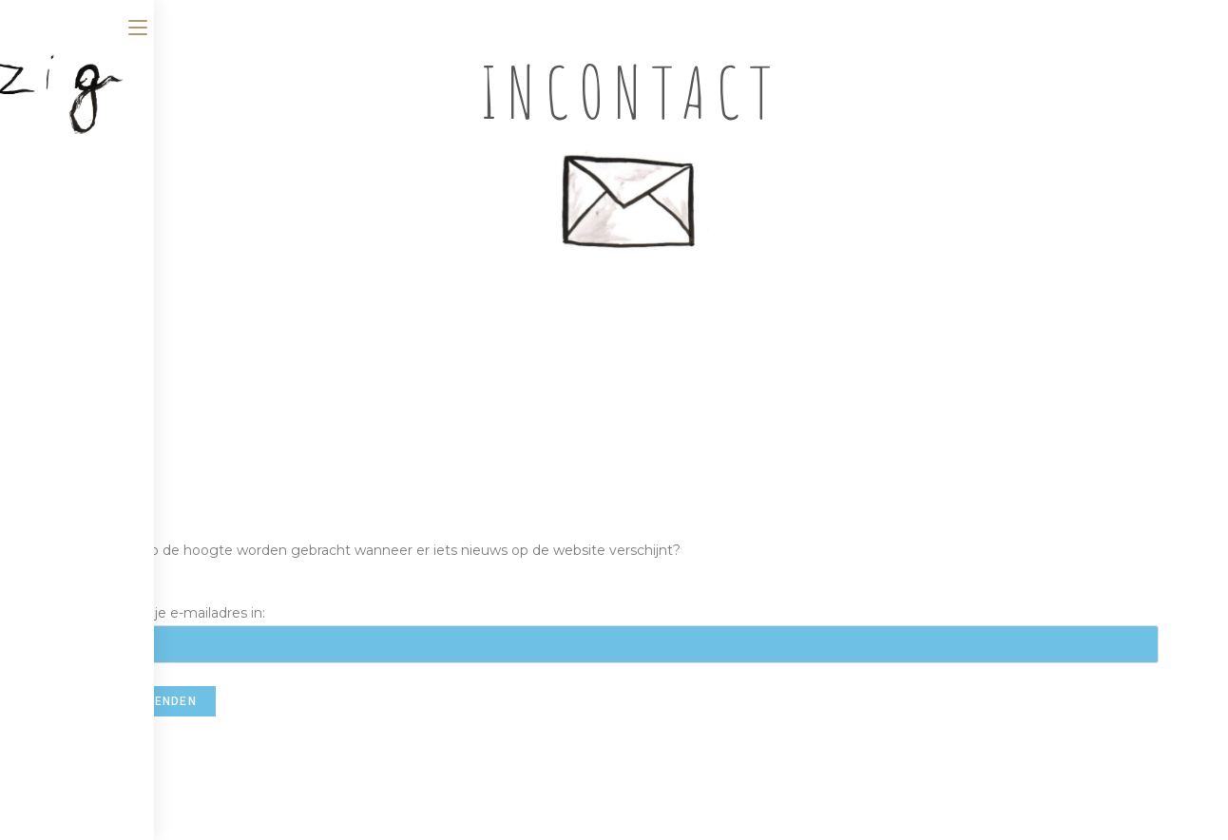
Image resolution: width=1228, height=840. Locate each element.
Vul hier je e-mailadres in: (630, 628)
